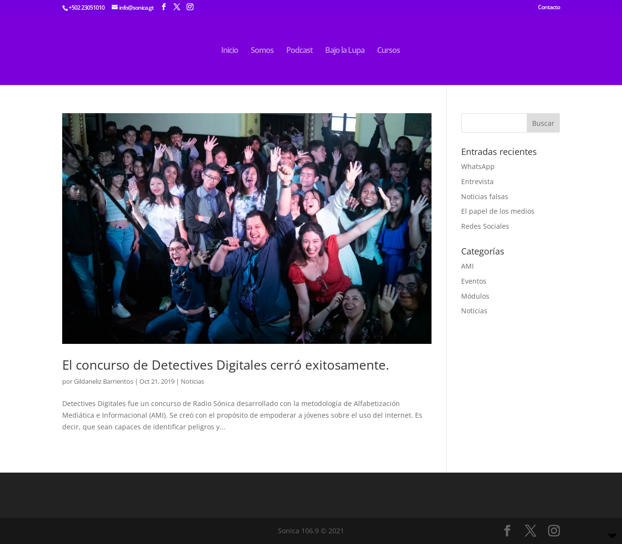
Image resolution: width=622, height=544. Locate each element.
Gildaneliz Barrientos (103, 381)
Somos (262, 51)
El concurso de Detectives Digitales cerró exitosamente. (227, 365)
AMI (467, 266)
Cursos (388, 51)
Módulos (475, 296)
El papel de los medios (498, 211)
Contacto (549, 7)
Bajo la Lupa (344, 51)
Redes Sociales (485, 226)
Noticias (192, 381)
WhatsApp (478, 166)
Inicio (229, 51)
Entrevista (477, 181)
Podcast (299, 51)
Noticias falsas (484, 196)
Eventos (473, 281)
